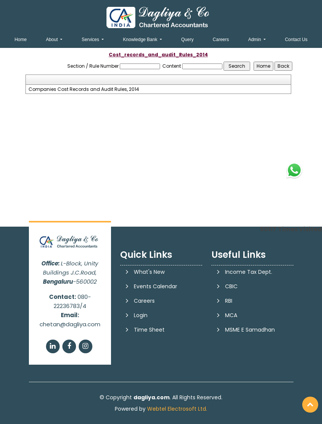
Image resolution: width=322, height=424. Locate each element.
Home (20, 39)
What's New (149, 272)
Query (187, 39)
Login (141, 315)
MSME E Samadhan (250, 329)
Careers (221, 39)
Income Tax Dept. (248, 272)
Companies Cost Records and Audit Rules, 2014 (84, 89)
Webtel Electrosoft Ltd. (177, 409)
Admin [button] (255, 39)
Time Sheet (149, 329)
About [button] (52, 39)
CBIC (231, 286)
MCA (231, 315)
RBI (228, 300)
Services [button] (91, 39)
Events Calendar (155, 286)
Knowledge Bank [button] (141, 39)
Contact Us (296, 39)
